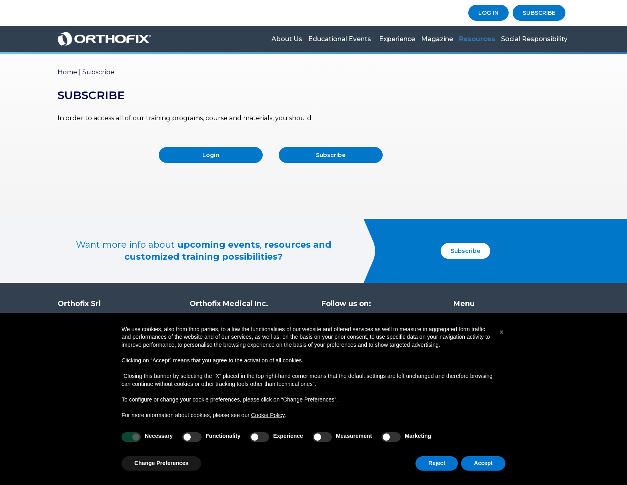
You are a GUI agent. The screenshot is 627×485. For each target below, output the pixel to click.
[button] (501, 332)
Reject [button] (436, 463)
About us (287, 39)
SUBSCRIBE (539, 12)
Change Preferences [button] (161, 463)
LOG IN (488, 12)
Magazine (437, 39)
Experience (397, 39)
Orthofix (116, 39)
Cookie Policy (268, 415)
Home (67, 72)
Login (211, 155)
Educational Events (339, 39)
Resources (477, 39)
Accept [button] (483, 463)
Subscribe (330, 155)
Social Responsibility (534, 39)
